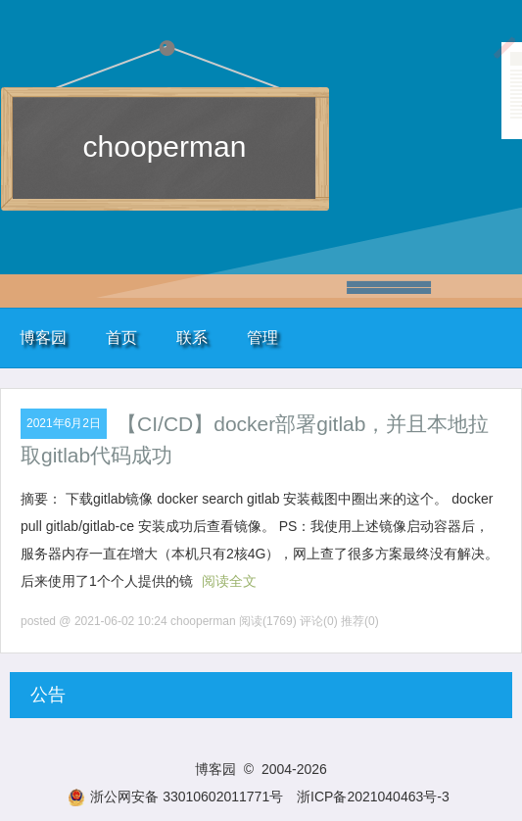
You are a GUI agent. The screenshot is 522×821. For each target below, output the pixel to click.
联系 (192, 337)
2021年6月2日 (63, 423)
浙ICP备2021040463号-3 (373, 796)
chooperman (165, 146)
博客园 (43, 337)
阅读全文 (229, 581)
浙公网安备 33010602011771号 (175, 796)
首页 (121, 337)
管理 (262, 337)
